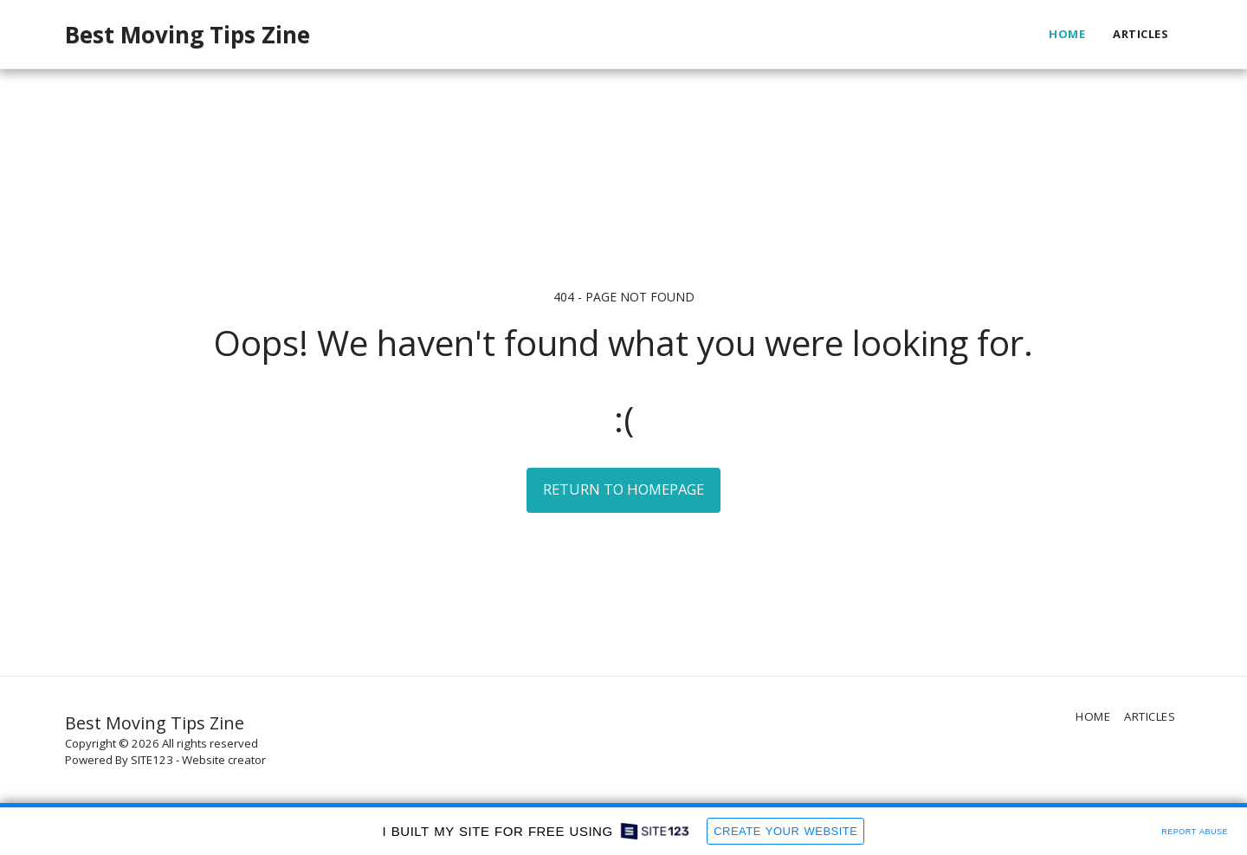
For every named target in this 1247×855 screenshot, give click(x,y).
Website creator (224, 760)
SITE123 (152, 760)
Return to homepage (623, 489)
